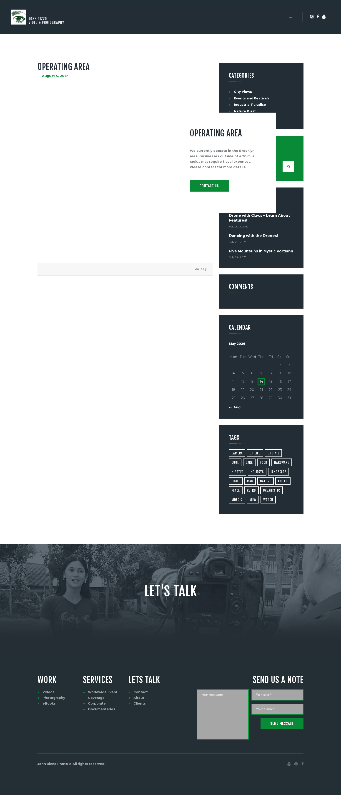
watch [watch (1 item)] (268, 500)
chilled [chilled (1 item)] (255, 454)
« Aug (236, 408)
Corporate (97, 704)
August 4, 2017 (55, 76)
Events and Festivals (251, 98)
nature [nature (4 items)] (265, 482)
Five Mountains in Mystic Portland (261, 252)
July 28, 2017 (237, 242)
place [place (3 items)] (236, 491)
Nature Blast (245, 111)
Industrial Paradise (250, 105)
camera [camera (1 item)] (237, 454)
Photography (54, 698)
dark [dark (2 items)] (249, 463)
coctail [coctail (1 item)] (273, 454)
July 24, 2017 (237, 257)
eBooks (49, 704)
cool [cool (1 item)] (235, 463)
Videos (48, 693)
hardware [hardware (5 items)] (281, 463)
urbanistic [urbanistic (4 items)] (271, 491)
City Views (243, 92)
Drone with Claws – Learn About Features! (259, 218)
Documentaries (101, 710)
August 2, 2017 (238, 227)
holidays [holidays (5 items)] (257, 472)
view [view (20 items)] (253, 500)
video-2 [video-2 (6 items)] (237, 500)
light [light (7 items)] (236, 482)
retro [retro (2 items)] (251, 491)
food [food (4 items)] (263, 463)
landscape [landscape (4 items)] (278, 472)
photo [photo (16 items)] (283, 482)
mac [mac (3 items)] (250, 482)
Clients (139, 704)
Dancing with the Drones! (253, 236)
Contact (140, 693)
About (138, 698)
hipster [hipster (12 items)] (238, 472)
